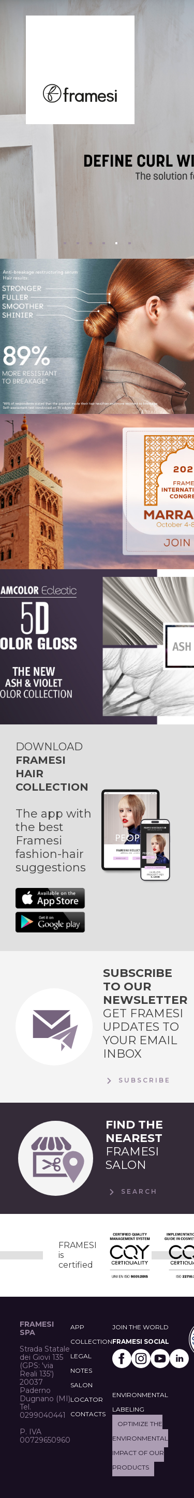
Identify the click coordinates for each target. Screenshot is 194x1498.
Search (132, 1192)
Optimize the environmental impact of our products (140, 1445)
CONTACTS (88, 1414)
